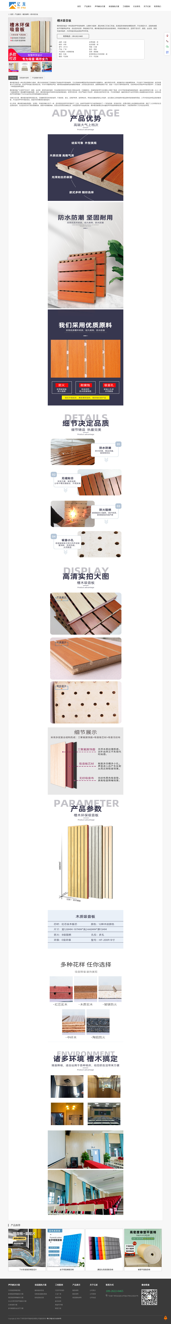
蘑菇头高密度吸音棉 (105, 1269)
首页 (79, 6)
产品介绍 (13, 78)
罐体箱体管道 (39, 1290)
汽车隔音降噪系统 (14, 1290)
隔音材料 (75, 1290)
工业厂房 (58, 1294)
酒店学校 (58, 1297)
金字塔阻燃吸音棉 (67, 1269)
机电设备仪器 (39, 1297)
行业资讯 (136, 6)
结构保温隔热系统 (41, 1294)
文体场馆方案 (12, 1305)
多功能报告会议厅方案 (15, 1308)
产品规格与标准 (37, 78)
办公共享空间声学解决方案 (17, 1301)
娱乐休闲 (58, 1301)
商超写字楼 (59, 1305)
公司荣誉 (93, 1294)
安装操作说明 (24, 78)
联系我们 (157, 6)
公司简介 (93, 1290)
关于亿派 (147, 6)
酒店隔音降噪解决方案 (15, 1297)
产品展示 (87, 6)
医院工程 (58, 1308)
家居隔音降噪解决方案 (15, 1294)
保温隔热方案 (114, 6)
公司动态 (93, 1297)
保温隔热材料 (77, 1297)
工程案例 (126, 6)
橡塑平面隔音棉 (144, 1269)
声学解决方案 (100, 6)
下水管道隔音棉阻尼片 (28, 1269)
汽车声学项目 (59, 1290)
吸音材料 (26, 14)
